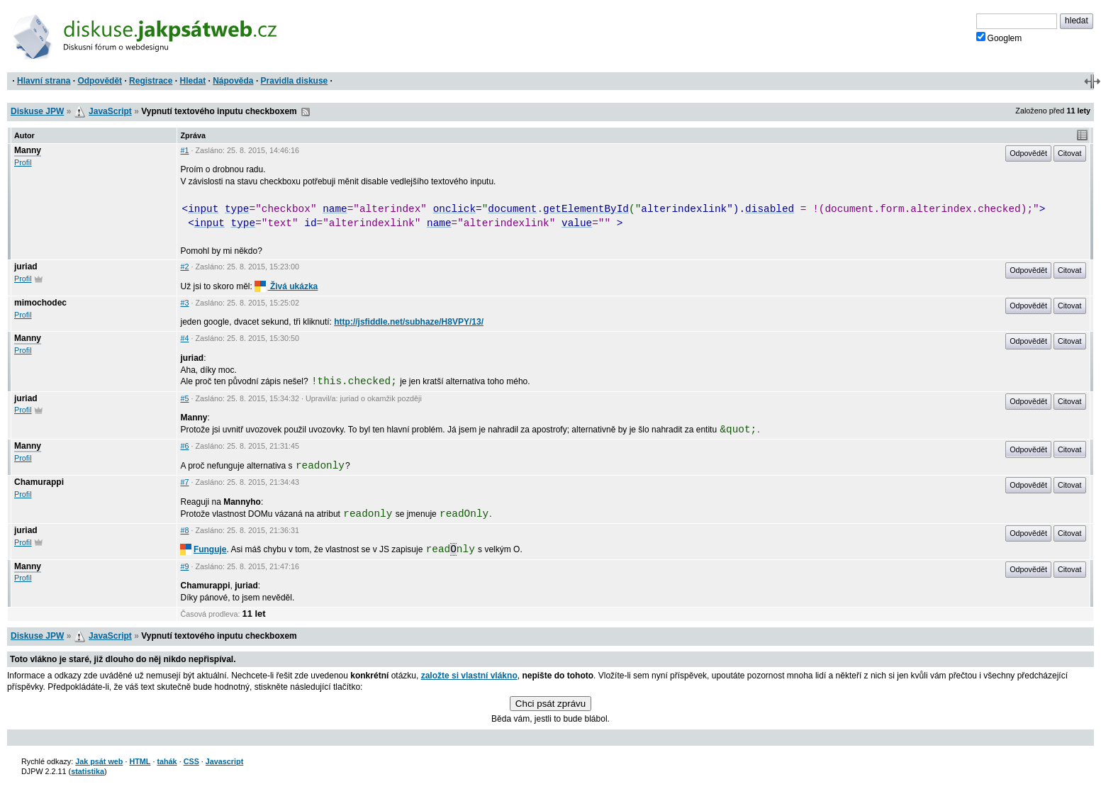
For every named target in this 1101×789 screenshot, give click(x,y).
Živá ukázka (286, 286)
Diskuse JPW (37, 111)
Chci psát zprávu (550, 703)
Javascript (224, 761)
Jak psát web (99, 761)
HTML (139, 761)
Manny (27, 150)
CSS (191, 761)
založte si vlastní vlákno (469, 676)
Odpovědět (99, 81)
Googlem (999, 37)
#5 (184, 398)
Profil (23, 162)
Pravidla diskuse (294, 81)
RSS (305, 112)
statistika (87, 771)
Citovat (1070, 153)
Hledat (192, 81)
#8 (184, 530)
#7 (184, 482)
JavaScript (110, 111)
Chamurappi (39, 482)
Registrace (150, 81)
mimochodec (40, 303)
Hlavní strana (43, 81)
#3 (184, 302)
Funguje (203, 549)
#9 (184, 566)
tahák (167, 761)
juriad (26, 267)
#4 (184, 338)
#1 (184, 150)
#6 (184, 446)
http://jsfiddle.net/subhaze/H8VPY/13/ (409, 322)
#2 (184, 266)
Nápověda (233, 81)
